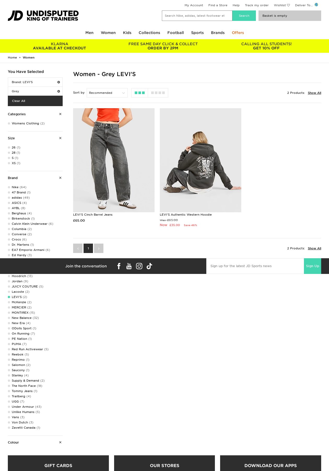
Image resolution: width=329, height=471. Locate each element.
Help (236, 5)
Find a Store (217, 5)
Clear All (18, 101)
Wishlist (280, 5)
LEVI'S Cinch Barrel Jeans (93, 211)
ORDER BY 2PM (162, 46)
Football (175, 33)
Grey (36, 91)
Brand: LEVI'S (36, 82)
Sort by (79, 92)
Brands (218, 33)
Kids (127, 33)
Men (89, 33)
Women (108, 33)
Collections (149, 33)
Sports (197, 33)
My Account (194, 5)
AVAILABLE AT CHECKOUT (59, 46)
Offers (238, 33)
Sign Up (312, 263)
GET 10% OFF (266, 46)
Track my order (257, 5)
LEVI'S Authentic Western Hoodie (183, 211)
